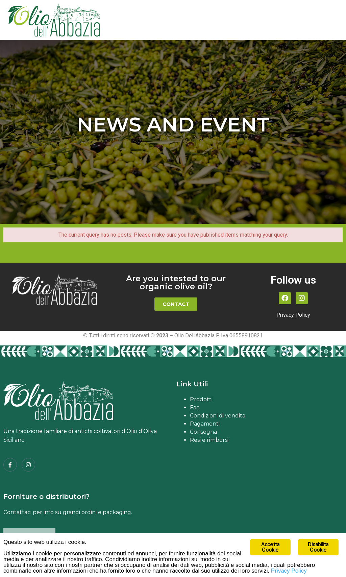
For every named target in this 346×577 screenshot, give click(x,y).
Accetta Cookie (270, 547)
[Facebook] (10, 465)
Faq (195, 407)
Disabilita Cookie (318, 547)
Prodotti (201, 399)
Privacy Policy (293, 315)
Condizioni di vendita (217, 415)
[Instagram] (28, 465)
